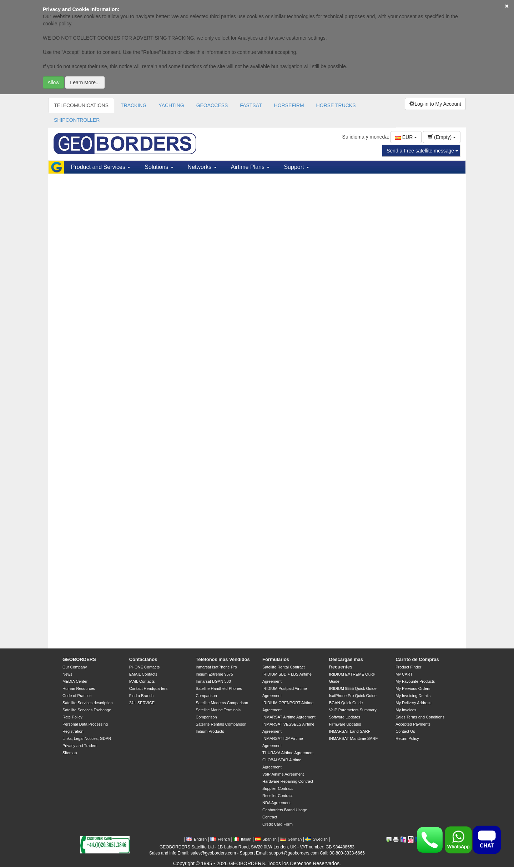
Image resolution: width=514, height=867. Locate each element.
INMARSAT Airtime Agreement (289, 717)
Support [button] (296, 167)
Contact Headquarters (148, 688)
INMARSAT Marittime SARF (353, 738)
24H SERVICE (142, 703)
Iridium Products (210, 731)
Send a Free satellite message (422, 151)
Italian (242, 839)
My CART (403, 674)
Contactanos (143, 659)
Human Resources (78, 688)
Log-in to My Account (435, 104)
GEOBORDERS (79, 659)
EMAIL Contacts (143, 674)
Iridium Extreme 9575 (214, 674)
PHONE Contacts (144, 667)
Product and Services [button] (101, 167)
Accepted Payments (412, 724)
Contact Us (405, 731)
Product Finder (408, 667)
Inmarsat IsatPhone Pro (216, 667)
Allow (53, 82)
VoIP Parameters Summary (353, 710)
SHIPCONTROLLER (77, 120)
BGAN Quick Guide (346, 703)
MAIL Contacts (142, 681)
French (220, 839)
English (196, 839)
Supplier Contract (277, 788)
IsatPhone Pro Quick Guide (353, 695)
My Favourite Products (415, 681)
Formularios (275, 659)
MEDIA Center (74, 681)
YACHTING (171, 105)
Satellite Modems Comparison (222, 703)
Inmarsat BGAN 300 (213, 681)
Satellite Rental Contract (283, 667)
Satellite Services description (87, 703)
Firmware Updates (345, 724)
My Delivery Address (413, 703)
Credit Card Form (277, 824)
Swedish (316, 839)
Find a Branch (141, 695)
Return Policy (407, 738)
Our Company (74, 667)
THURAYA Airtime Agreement (287, 753)
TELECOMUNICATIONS (81, 105)
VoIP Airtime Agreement (283, 774)
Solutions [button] (159, 167)
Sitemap (69, 753)
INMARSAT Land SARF (350, 731)
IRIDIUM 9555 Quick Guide (353, 688)
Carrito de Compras (417, 659)
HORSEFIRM (289, 105)
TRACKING (133, 105)
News (67, 674)
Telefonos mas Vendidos (223, 659)
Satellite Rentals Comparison (221, 724)
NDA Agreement (276, 803)
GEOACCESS (212, 105)
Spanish (266, 839)
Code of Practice (76, 695)
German (291, 839)
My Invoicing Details (412, 695)
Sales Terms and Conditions (419, 717)
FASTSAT (251, 105)
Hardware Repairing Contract (287, 781)
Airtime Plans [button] (250, 167)
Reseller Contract (277, 795)
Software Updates (344, 717)
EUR (406, 137)
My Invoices (405, 710)
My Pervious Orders (412, 688)
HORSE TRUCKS (336, 105)
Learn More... (85, 82)
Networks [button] (202, 167)
